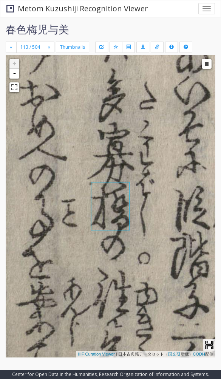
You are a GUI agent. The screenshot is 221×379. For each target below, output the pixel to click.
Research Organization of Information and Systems (153, 374)
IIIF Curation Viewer (96, 354)
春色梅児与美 (37, 29)
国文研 (174, 354)
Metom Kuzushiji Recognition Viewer (77, 8)
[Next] (49, 47)
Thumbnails (72, 47)
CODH (199, 354)
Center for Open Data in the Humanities (54, 374)
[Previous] (11, 47)
